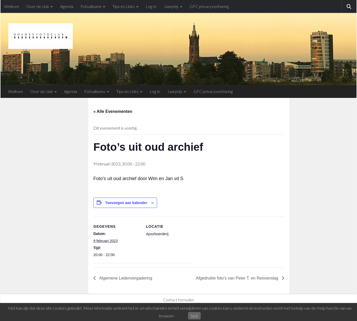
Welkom (11, 6)
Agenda (66, 6)
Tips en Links (123, 6)
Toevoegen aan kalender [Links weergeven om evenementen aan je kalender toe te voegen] (126, 203)
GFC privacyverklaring (209, 6)
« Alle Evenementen (112, 111)
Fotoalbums (90, 6)
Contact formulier (178, 299)
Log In (151, 6)
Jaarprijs (171, 6)
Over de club (37, 6)
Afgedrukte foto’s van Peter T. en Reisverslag (237, 278)
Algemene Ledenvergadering (125, 278)
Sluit (194, 315)
